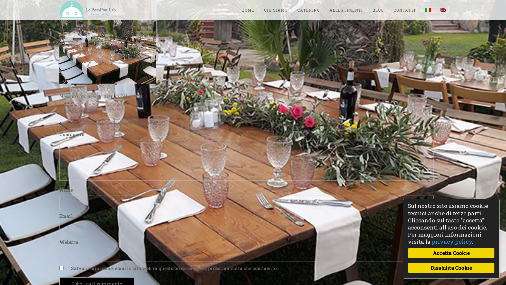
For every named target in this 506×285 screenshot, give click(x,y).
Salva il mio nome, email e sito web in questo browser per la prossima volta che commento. (174, 268)
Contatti (404, 10)
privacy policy (452, 241)
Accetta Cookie (451, 252)
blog (378, 10)
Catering (308, 10)
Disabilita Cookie (451, 267)
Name (66, 190)
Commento (71, 134)
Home (247, 10)
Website (68, 242)
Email (66, 216)
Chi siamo (276, 10)
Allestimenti (346, 10)
